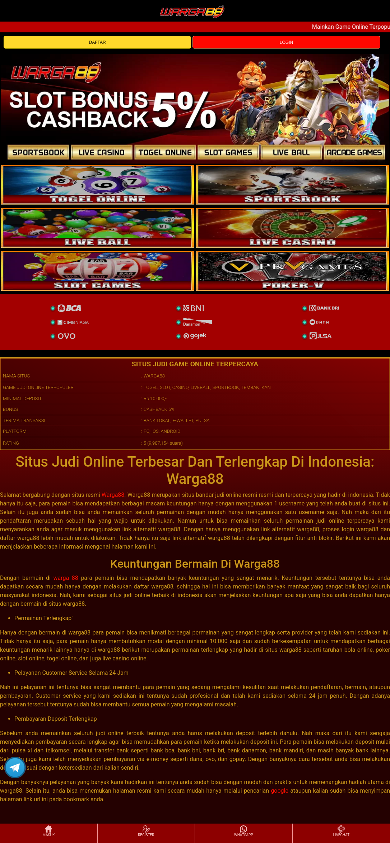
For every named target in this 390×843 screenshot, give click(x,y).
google (279, 790)
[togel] (97, 185)
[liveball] (292, 271)
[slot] (292, 185)
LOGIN (286, 42)
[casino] (292, 228)
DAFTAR (97, 42)
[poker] (97, 271)
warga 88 (65, 577)
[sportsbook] (97, 228)
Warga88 (113, 494)
